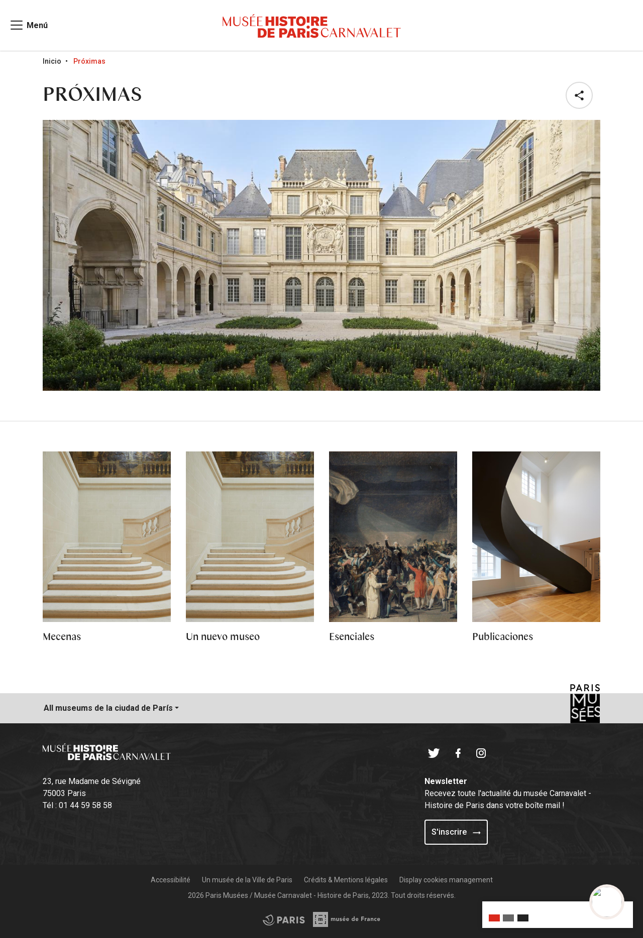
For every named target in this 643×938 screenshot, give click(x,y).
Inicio (52, 61)
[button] (581, 95)
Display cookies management (446, 880)
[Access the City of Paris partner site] (347, 919)
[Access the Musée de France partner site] (283, 919)
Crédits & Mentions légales (346, 880)
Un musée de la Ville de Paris (247, 880)
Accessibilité (170, 880)
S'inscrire (456, 832)
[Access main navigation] (28, 25)
